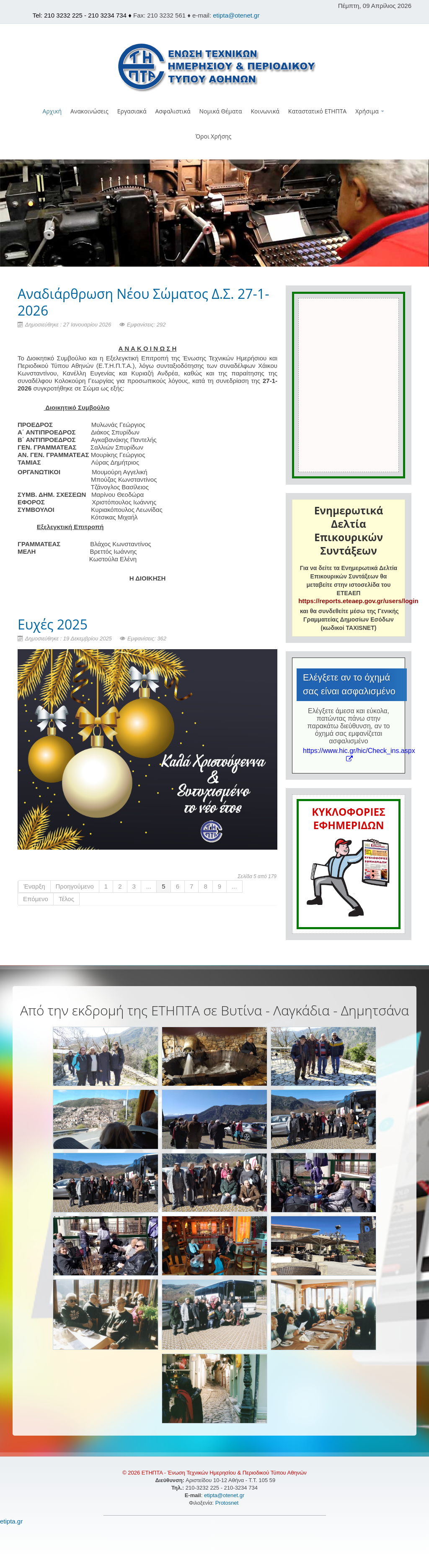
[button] (214, 154)
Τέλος (66, 898)
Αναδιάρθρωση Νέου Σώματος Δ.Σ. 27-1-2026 (143, 302)
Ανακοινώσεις (89, 111)
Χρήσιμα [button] (369, 111)
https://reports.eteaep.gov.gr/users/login (358, 600)
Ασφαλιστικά (172, 111)
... (149, 886)
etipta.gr (11, 1521)
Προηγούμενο (75, 886)
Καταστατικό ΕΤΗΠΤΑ (317, 111)
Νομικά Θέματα (220, 111)
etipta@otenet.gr (236, 15)
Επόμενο (35, 898)
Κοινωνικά (265, 111)
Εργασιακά (132, 111)
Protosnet (227, 1503)
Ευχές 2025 (53, 624)
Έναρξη (34, 886)
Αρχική (52, 111)
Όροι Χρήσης (214, 136)
